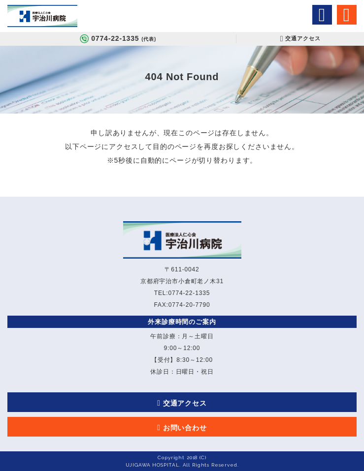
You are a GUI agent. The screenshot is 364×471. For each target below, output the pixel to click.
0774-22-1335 (123, 38)
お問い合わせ (185, 428)
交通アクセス (302, 38)
